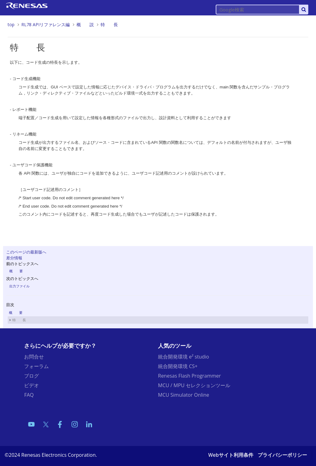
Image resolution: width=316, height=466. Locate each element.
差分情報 (14, 258)
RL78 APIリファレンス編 (45, 24)
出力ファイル (19, 286)
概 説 (85, 24)
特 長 (109, 24)
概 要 (16, 271)
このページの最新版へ (26, 252)
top (11, 24)
